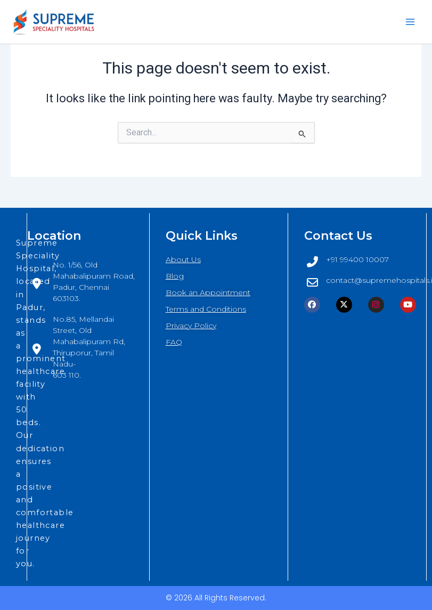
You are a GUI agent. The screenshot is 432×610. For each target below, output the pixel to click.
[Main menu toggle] (410, 22)
